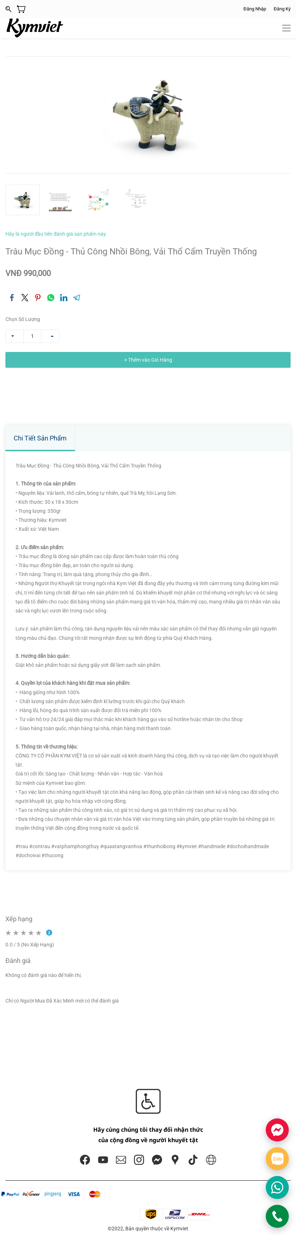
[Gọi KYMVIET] (277, 1216)
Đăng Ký (282, 9)
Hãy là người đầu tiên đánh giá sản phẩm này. (56, 234)
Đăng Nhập (254, 9)
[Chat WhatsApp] (277, 1187)
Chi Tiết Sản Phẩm (40, 438)
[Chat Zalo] (277, 1158)
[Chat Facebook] (277, 1129)
